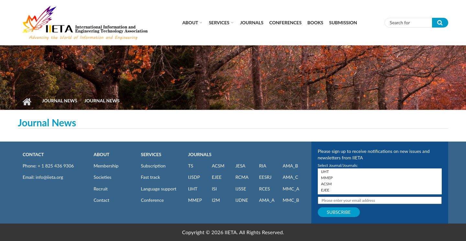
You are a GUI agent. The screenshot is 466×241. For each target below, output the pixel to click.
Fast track (150, 177)
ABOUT (101, 154)
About (190, 22)
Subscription (153, 165)
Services (219, 22)
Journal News (59, 100)
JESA (240, 165)
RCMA (242, 177)
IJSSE (240, 188)
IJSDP (194, 177)
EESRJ (265, 177)
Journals (251, 22)
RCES (264, 188)
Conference (152, 200)
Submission (343, 22)
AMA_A (266, 200)
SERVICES (151, 154)
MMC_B (291, 200)
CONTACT (33, 154)
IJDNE (241, 200)
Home (27, 102)
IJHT (192, 188)
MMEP (195, 200)
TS (190, 165)
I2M (216, 200)
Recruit (101, 188)
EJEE (216, 177)
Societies (102, 177)
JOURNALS (199, 154)
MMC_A (291, 188)
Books (315, 22)
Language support (158, 188)
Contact (101, 200)
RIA (262, 165)
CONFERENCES (285, 22)
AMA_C (290, 177)
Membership (106, 165)
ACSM (218, 165)
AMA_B (290, 165)
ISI (214, 188)
